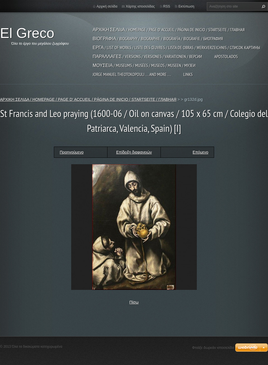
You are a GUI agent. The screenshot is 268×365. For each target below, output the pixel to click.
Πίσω (134, 302)
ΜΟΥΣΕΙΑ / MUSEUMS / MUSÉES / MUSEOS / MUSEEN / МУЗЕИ (144, 65)
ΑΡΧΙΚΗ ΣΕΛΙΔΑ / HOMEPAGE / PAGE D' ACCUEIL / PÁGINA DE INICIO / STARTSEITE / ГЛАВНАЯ (169, 29)
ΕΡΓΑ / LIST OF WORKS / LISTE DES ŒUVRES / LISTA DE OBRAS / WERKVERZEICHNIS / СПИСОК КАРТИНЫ (176, 47)
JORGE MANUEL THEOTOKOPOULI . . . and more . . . (132, 74)
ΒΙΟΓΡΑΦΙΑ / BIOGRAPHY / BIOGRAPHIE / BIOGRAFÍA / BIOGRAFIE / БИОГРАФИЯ (158, 38)
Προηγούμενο (71, 152)
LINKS (188, 74)
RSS (166, 6)
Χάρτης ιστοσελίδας (140, 6)
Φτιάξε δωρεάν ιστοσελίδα (213, 347)
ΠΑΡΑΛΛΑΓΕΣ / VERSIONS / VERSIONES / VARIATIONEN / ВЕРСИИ (147, 56)
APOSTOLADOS (226, 56)
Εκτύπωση (186, 6)
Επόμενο (200, 152)
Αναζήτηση (263, 6)
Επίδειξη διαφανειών (134, 152)
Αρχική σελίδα (107, 6)
